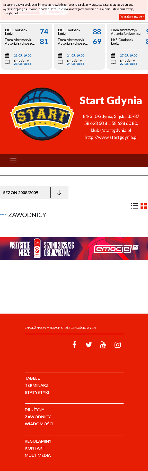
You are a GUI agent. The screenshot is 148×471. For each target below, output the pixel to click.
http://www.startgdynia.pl (111, 137)
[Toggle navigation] (13, 161)
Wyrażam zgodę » (132, 16)
